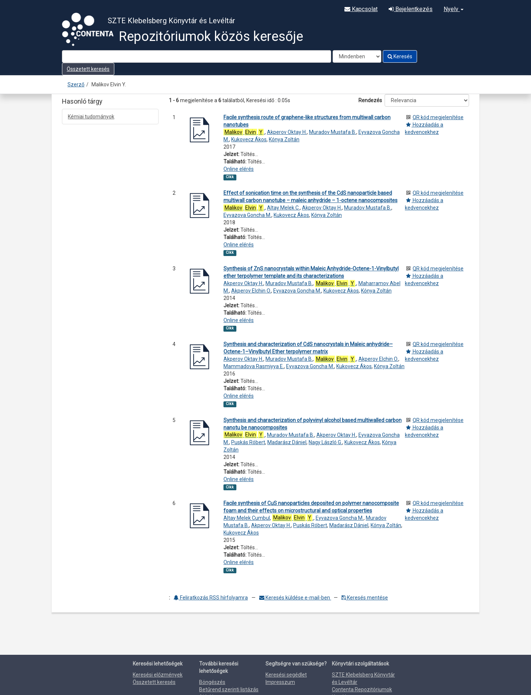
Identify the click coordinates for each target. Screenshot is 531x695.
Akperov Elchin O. (251, 291)
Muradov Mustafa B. (332, 132)
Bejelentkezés (411, 9)
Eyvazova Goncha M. (247, 215)
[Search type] (357, 56)
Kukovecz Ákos (249, 139)
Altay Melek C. (283, 208)
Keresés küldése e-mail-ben (295, 598)
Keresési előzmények (158, 675)
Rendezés (370, 100)
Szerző (75, 84)
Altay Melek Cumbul (246, 518)
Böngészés (212, 682)
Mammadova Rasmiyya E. (253, 366)
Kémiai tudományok (91, 117)
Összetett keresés (88, 69)
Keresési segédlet (286, 675)
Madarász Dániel (286, 442)
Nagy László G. (325, 442)
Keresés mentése (364, 598)
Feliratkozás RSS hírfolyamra (211, 598)
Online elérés (238, 169)
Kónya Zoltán (284, 139)
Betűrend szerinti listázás (228, 689)
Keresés (400, 56)
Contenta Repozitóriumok (362, 689)
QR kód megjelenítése (438, 117)
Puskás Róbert (248, 442)
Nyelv (454, 9)
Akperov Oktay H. (287, 132)
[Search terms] (196, 56)
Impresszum (280, 682)
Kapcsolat (361, 9)
